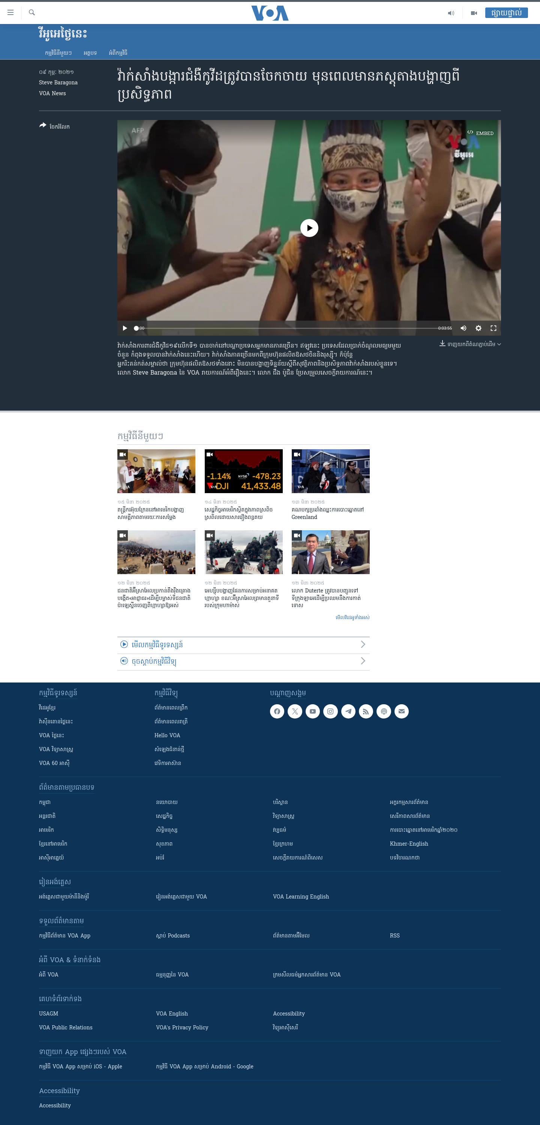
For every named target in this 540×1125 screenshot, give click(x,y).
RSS (395, 936)
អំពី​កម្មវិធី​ (118, 53)
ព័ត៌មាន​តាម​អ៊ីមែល (291, 936)
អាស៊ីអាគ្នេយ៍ (51, 858)
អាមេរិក (46, 830)
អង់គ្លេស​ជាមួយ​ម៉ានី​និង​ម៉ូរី (64, 897)
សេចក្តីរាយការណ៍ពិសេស (298, 858)
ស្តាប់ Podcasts (173, 936)
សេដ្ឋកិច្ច (164, 816)
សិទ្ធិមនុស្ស (167, 830)
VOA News (52, 94)
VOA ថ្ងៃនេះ (51, 736)
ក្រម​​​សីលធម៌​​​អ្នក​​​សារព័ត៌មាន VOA (307, 975)
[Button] (54, 127)
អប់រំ (160, 858)
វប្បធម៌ (279, 830)
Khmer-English (409, 844)
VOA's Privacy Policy (182, 1028)
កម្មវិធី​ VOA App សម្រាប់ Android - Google (205, 1067)
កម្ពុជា (45, 803)
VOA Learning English (301, 897)
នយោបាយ (167, 803)
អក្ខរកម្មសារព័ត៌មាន (409, 803)
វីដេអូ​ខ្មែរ (47, 708)
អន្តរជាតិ (47, 816)
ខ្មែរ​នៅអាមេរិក (53, 844)
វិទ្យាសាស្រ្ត (283, 816)
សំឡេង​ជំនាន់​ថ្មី (169, 750)
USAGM (48, 1014)
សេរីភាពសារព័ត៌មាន (410, 816)
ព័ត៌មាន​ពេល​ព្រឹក (171, 708)
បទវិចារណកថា (405, 858)
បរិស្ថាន (280, 803)
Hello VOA (167, 736)
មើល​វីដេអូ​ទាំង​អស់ (353, 617)
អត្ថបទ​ (90, 53)
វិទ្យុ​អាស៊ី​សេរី (285, 1028)
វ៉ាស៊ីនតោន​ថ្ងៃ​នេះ (56, 722)
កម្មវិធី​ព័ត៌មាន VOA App (64, 936)
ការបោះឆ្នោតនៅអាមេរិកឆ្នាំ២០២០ (424, 830)
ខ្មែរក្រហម (283, 844)
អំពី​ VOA (48, 975)
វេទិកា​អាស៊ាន (167, 764)
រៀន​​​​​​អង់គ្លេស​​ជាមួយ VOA (181, 897)
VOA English (172, 1014)
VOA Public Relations (66, 1028)
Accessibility (289, 1014)
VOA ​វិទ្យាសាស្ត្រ (56, 750)
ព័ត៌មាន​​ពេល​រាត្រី (171, 722)
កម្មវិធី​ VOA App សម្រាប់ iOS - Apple (80, 1067)
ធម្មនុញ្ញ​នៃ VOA (172, 975)
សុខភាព (164, 844)
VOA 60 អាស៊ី (54, 764)
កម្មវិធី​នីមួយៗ (58, 53)
